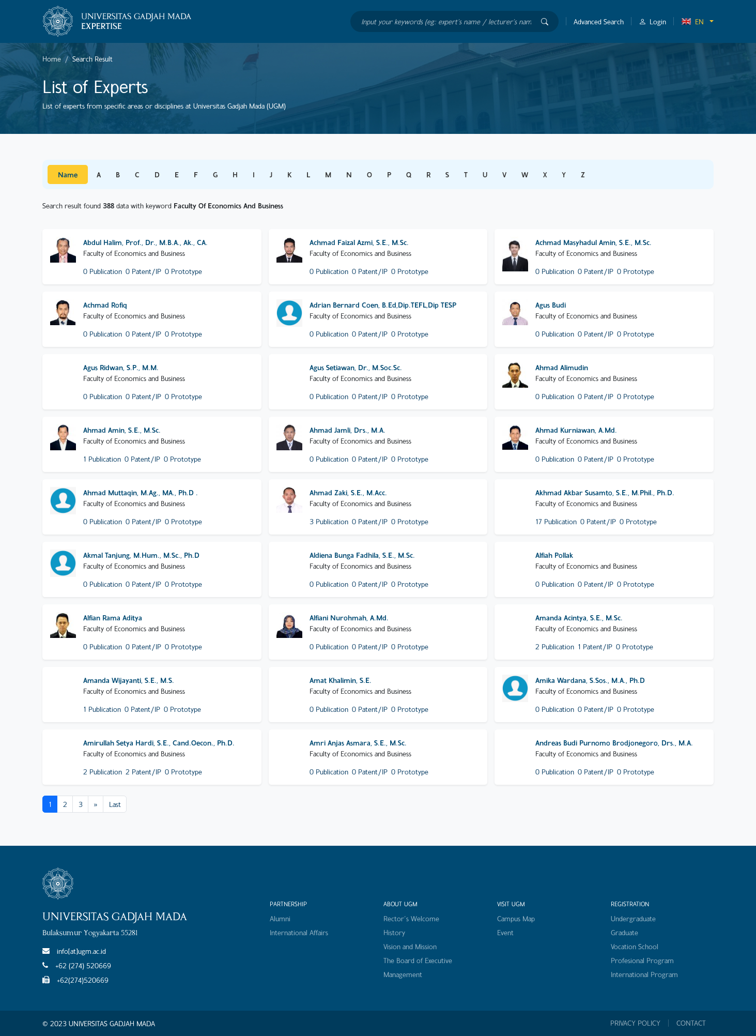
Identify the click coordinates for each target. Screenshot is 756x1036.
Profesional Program (642, 960)
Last (115, 804)
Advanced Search (599, 21)
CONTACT (691, 1023)
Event (505, 932)
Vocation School (634, 946)
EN (692, 21)
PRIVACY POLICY (635, 1023)
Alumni (280, 918)
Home (51, 58)
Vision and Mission (410, 946)
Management (402, 974)
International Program (644, 974)
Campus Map (516, 918)
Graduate (624, 932)
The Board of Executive (417, 960)
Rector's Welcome (411, 918)
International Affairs (299, 932)
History (394, 932)
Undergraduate (633, 918)
